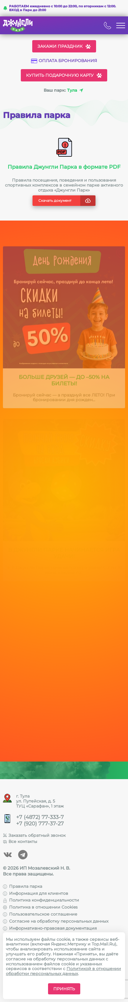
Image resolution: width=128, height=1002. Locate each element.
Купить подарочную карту (64, 75)
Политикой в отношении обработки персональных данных (63, 971)
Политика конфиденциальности (41, 900)
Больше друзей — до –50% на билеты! (64, 382)
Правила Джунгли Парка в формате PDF (64, 167)
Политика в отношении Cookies (40, 907)
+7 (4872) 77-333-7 (40, 817)
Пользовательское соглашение (40, 914)
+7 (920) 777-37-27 (40, 824)
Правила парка (22, 886)
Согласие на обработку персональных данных (55, 921)
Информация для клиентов (35, 893)
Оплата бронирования (64, 60)
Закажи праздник (64, 46)
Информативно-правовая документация (50, 928)
